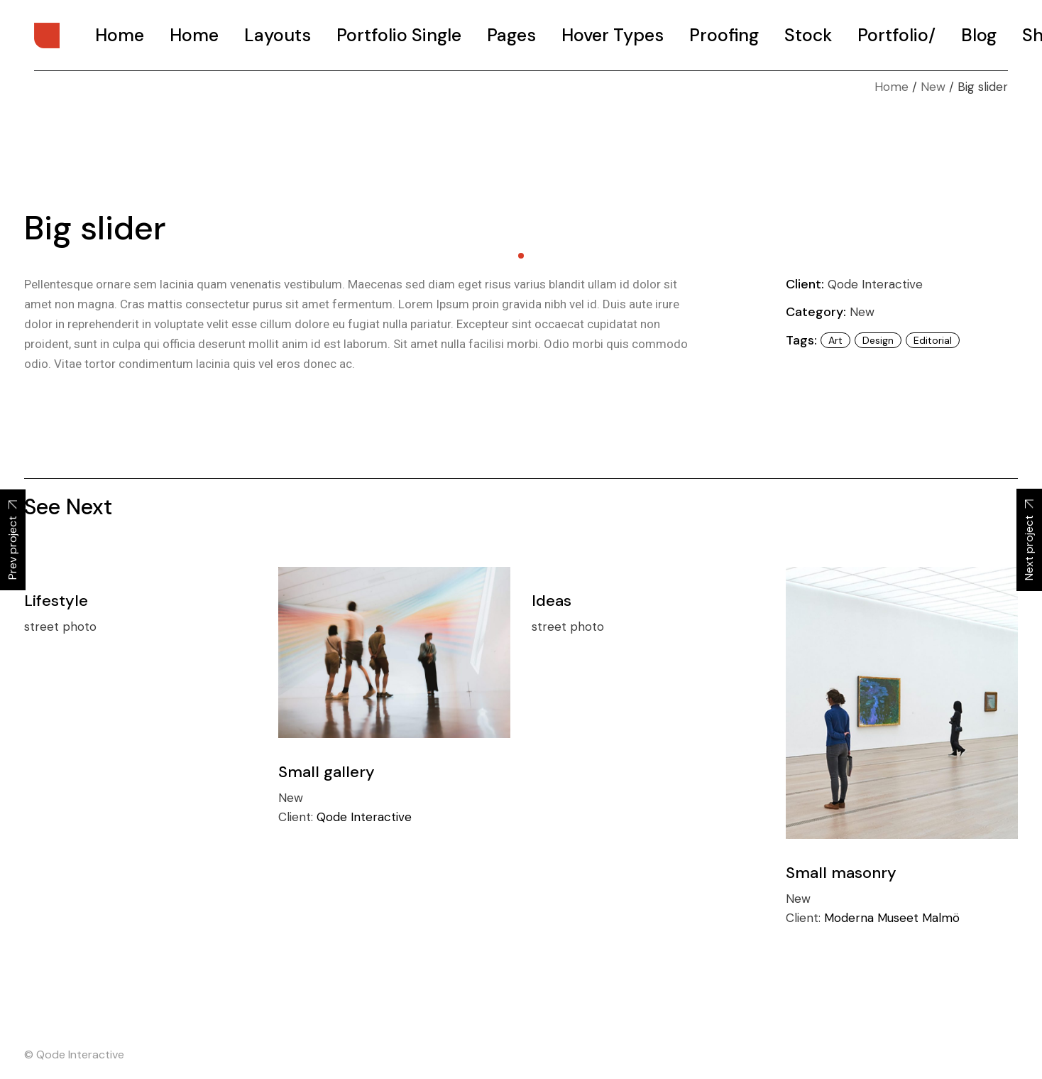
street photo (60, 626)
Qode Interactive (875, 284)
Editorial (933, 340)
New (862, 312)
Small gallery (326, 771)
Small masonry (841, 872)
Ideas (551, 600)
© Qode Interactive (74, 1054)
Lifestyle (56, 600)
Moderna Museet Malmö (892, 918)
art (835, 340)
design (878, 340)
